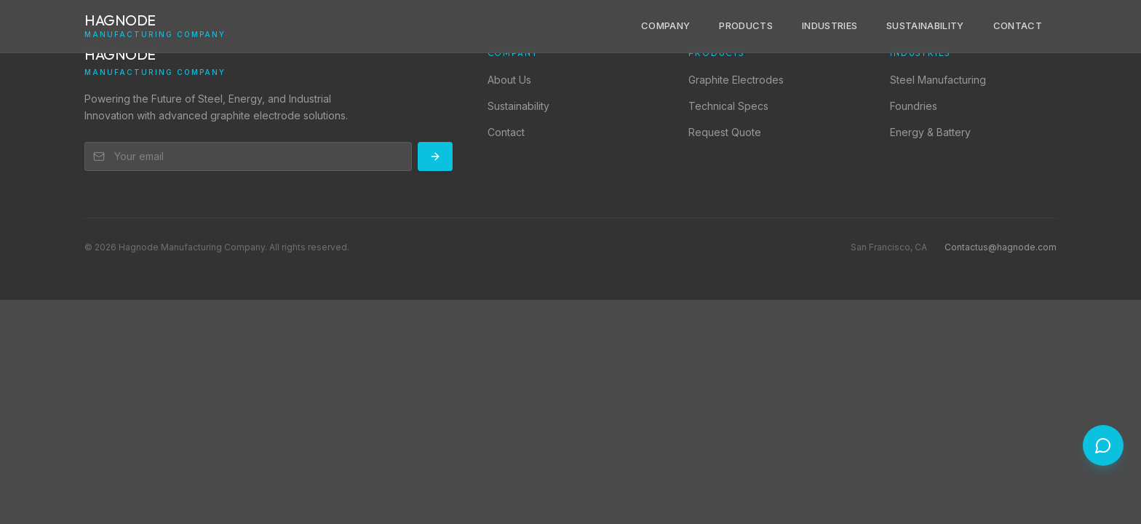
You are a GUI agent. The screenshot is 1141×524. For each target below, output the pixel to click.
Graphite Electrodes (736, 80)
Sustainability (925, 25)
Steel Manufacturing (938, 80)
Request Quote (724, 132)
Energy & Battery (930, 132)
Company (665, 25)
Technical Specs (728, 106)
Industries (829, 25)
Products (746, 25)
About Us (509, 80)
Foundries (913, 106)
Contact (1017, 25)
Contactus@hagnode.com (1001, 247)
